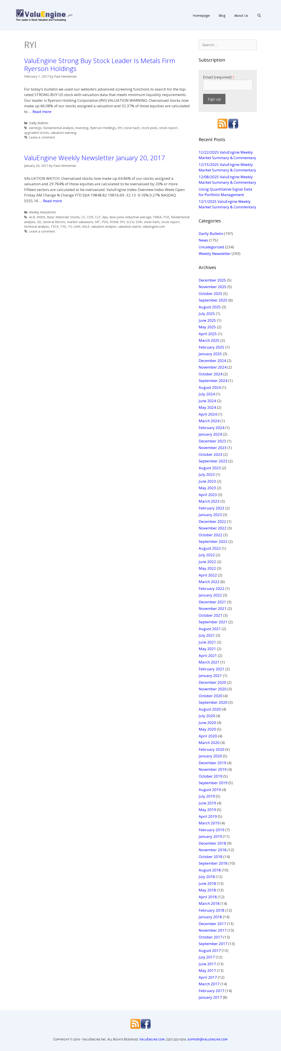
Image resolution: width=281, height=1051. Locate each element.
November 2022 (213, 528)
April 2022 (208, 575)
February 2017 (211, 990)
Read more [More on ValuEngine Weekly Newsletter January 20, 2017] (52, 200)
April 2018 (208, 896)
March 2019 (209, 823)
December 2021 (212, 601)
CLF (98, 217)
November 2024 (213, 367)
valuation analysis (103, 226)
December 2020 (212, 682)
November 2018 (213, 849)
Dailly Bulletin (38, 123)
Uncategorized (211, 246)
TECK (55, 226)
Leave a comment (42, 137)
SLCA (130, 222)
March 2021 (209, 662)
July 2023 (207, 474)
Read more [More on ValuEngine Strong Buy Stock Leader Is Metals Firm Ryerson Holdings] (41, 111)
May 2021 (207, 648)
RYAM (114, 222)
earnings (35, 128)
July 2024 (207, 393)
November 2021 (213, 608)
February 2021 (211, 668)
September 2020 (213, 702)
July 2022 (207, 554)
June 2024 (207, 400)
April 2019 (208, 816)
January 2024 (210, 434)
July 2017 (207, 957)
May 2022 (207, 568)
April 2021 (208, 655)
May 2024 (207, 407)
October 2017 (210, 937)
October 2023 (210, 454)
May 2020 (207, 729)
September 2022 (213, 541)
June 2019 (207, 803)
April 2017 (208, 977)
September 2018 (213, 863)
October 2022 (210, 534)
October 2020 (210, 695)
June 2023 (207, 481)
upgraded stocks (36, 133)
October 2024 (210, 373)
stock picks (149, 128)
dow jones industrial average (130, 217)
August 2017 (210, 950)
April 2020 (208, 735)
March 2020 (209, 742)
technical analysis (36, 226)
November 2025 (213, 286)
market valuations (80, 222)
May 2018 (207, 890)
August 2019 (210, 789)
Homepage (201, 15)
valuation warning (63, 133)
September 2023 (213, 461)
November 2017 (213, 930)
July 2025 (207, 313)
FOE (166, 217)
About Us (241, 15)
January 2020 (210, 755)
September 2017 (213, 943)
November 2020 (213, 688)
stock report (168, 128)
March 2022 (209, 581)
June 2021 (207, 642)
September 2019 (213, 782)
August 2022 (210, 548)
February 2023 (211, 508)
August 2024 (210, 387)
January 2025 (210, 353)
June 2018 (207, 883)
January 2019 (210, 836)
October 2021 (210, 615)
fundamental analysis (58, 128)
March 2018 (209, 903)
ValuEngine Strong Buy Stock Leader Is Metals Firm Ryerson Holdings (99, 64)
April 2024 (208, 414)
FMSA (157, 217)
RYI (120, 128)
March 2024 (209, 420)
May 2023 (207, 487)
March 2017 (209, 983)
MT (97, 222)
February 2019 (211, 829)
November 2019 (213, 769)
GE (39, 222)
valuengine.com (154, 226)
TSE (63, 226)
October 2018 (210, 856)
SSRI (139, 222)
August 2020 (210, 709)
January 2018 (210, 916)
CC (83, 217)
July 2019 (207, 796)
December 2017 (212, 923)
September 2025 (213, 300)
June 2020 (207, 722)
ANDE (41, 217)
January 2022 (210, 595)
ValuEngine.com (152, 1039)
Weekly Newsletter (42, 212)
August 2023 (210, 467)
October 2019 (210, 776)
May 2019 (207, 809)
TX (70, 226)
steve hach (132, 128)
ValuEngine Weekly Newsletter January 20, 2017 (94, 157)
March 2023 (209, 501)
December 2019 (212, 762)
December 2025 (212, 280)
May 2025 (207, 326)
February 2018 (211, 910)
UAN (77, 226)
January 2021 (210, 675)
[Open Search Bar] (259, 15)
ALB (32, 217)
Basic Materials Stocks (63, 217)
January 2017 (210, 997)
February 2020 (211, 749)
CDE (90, 217)
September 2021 (213, 621)
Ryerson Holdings (103, 128)
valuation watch (129, 226)
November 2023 (213, 447)
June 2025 (207, 320)
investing (82, 128)
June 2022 (207, 561)
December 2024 (212, 360)
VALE (85, 226)
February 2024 (211, 427)
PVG (105, 222)
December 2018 (212, 843)
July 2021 (207, 635)
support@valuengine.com (207, 1039)
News (203, 240)
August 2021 (210, 628)
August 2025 (210, 306)
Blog (222, 15)
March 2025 (209, 340)
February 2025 (211, 347)
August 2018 (210, 870)
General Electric (54, 222)
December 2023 (212, 441)
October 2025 (210, 293)
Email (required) (218, 77)
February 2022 (211, 588)
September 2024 (213, 380)
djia (105, 217)
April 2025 (208, 333)
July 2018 (207, 876)
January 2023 (210, 514)
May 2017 (207, 970)
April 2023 (208, 494)
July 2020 (207, 715)
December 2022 (212, 521)
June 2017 (207, 963)
